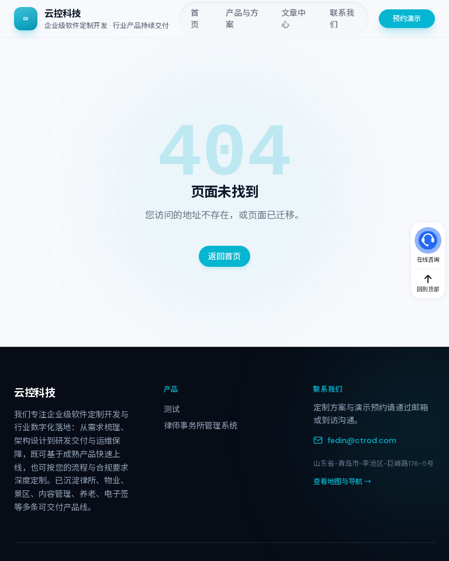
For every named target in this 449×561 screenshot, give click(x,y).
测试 (172, 409)
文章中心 (293, 19)
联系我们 (342, 19)
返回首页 (224, 256)
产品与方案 (242, 19)
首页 (195, 19)
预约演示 (407, 18)
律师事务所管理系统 (200, 425)
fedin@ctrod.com (354, 440)
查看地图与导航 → (342, 481)
